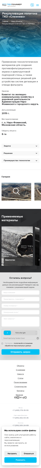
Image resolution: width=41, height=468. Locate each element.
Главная (5, 21)
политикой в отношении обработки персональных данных (18, 344)
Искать (32, 5)
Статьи (20, 378)
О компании (20, 370)
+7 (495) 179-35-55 (20, 410)
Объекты (20, 366)
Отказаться (29, 454)
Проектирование (20, 382)
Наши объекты (16, 21)
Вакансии (19, 395)
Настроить (12, 454)
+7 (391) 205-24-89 (20, 425)
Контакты (20, 391)
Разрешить (20, 460)
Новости (20, 374)
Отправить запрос (20, 352)
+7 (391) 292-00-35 (20, 418)
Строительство (20, 386)
